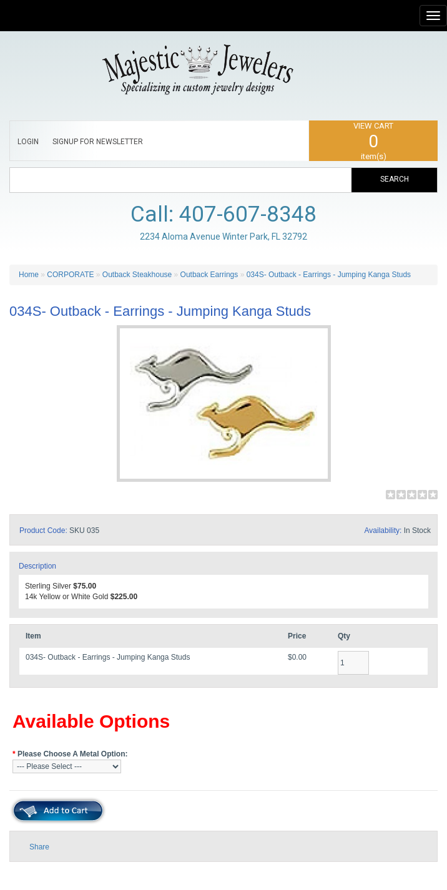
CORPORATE (70, 274)
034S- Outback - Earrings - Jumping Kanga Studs (329, 274)
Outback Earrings (210, 274)
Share (39, 847)
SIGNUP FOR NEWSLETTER (97, 141)
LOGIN (28, 141)
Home (29, 274)
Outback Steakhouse (137, 274)
